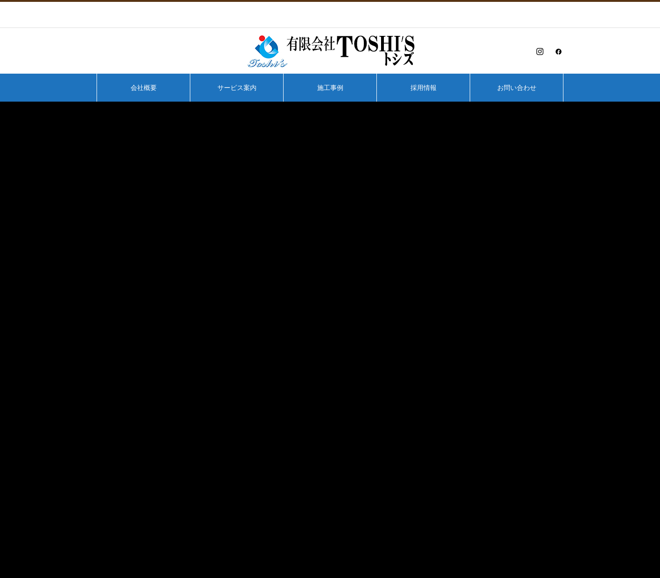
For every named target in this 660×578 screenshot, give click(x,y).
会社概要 (144, 87)
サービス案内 (237, 87)
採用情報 (423, 87)
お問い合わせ (516, 87)
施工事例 (330, 87)
